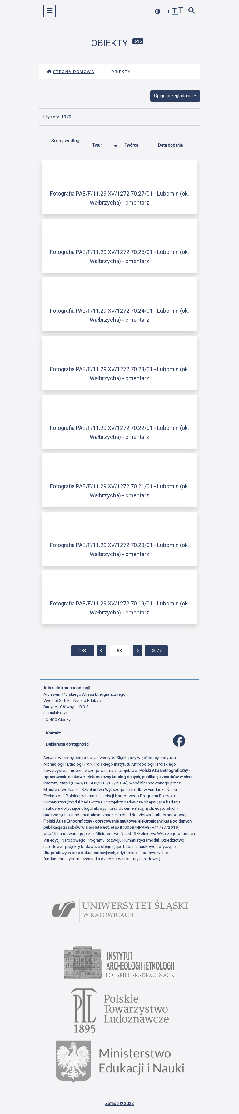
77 (159, 650)
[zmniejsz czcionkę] (169, 11)
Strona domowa (70, 71)
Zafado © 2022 (119, 1103)
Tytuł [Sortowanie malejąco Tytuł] (102, 143)
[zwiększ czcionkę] (181, 11)
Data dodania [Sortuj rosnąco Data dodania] (175, 143)
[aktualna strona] (119, 650)
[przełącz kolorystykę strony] (158, 11)
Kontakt (53, 732)
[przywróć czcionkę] (175, 11)
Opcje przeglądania (173, 95)
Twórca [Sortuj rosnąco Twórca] (136, 143)
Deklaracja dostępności (67, 744)
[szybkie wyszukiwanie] (191, 11)
